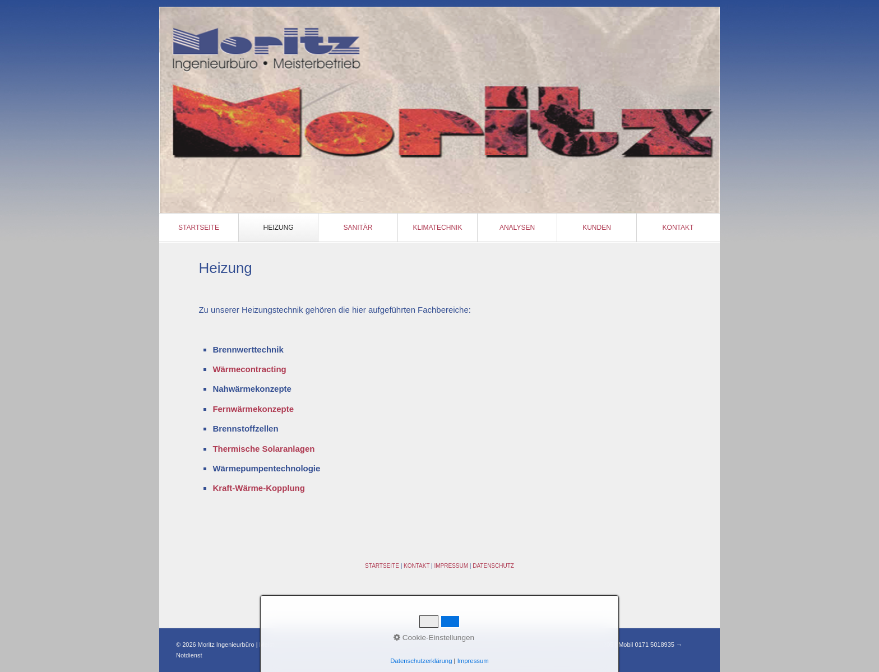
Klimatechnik (437, 227)
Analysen (517, 227)
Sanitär (357, 227)
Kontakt (678, 227)
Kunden (596, 227)
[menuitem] (199, 228)
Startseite (198, 227)
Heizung (278, 227)
